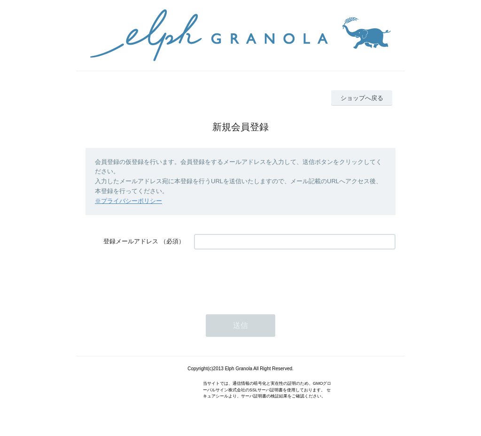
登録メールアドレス (130, 241)
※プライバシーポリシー (128, 200)
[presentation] (265, 277)
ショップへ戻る (362, 97)
